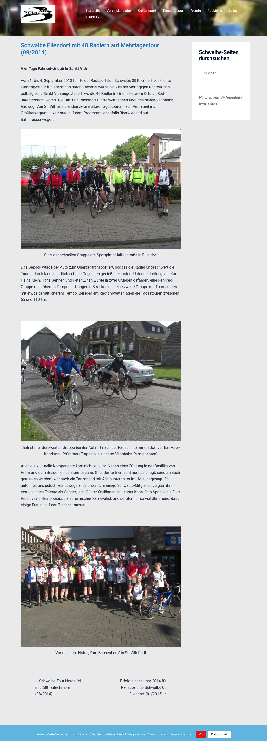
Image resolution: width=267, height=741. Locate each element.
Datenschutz (219, 734)
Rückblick (215, 10)
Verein (196, 10)
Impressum (93, 16)
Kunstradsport (173, 10)
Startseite (92, 10)
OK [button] (201, 734)
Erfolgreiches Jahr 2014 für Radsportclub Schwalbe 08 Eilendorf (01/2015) (143, 687)
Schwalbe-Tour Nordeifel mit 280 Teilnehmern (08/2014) (58, 687)
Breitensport (147, 10)
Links (233, 10)
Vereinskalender (119, 10)
